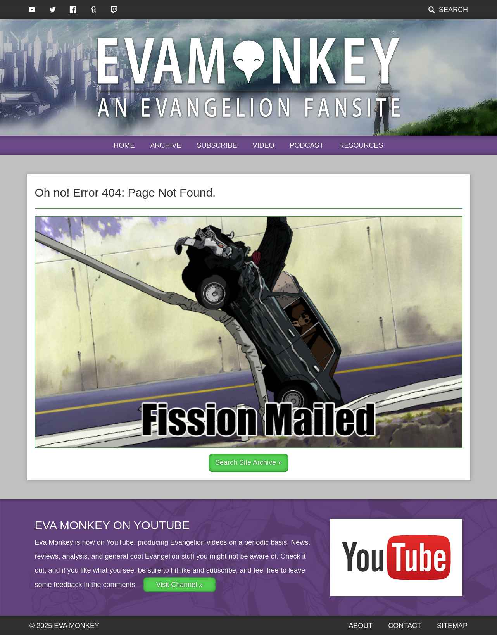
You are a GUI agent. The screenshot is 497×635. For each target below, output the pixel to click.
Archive (165, 145)
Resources (361, 145)
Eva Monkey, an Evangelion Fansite (248, 77)
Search (453, 10)
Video (263, 145)
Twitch (114, 9)
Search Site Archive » (248, 462)
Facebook (73, 9)
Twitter (52, 9)
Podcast (307, 145)
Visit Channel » (179, 584)
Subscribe (217, 145)
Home (124, 145)
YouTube (32, 9)
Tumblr (93, 9)
